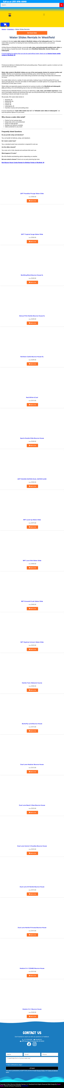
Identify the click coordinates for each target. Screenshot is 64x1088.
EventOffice (24, 1086)
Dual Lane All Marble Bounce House (32, 887)
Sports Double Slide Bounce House (32, 438)
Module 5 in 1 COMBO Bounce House (32, 968)
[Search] (61, 5)
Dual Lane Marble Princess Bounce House (32, 927)
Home (4, 29)
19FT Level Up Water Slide (32, 520)
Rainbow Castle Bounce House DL (32, 356)
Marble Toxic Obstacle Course (32, 683)
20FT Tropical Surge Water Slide (32, 234)
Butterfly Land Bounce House (32, 723)
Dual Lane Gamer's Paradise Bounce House (32, 846)
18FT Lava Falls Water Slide (32, 560)
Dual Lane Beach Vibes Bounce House (32, 805)
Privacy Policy (41, 1070)
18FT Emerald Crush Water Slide (32, 601)
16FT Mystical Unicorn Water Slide (32, 642)
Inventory (10, 29)
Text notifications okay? (14, 1065)
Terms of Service (53, 1070)
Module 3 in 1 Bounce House (32, 1009)
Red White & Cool (32, 397)
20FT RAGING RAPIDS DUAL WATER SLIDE (32, 479)
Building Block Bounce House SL (32, 275)
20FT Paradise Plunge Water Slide (32, 193)
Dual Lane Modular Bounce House (32, 764)
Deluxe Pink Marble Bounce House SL (32, 316)
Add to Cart (32, 201)
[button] (44, 14)
